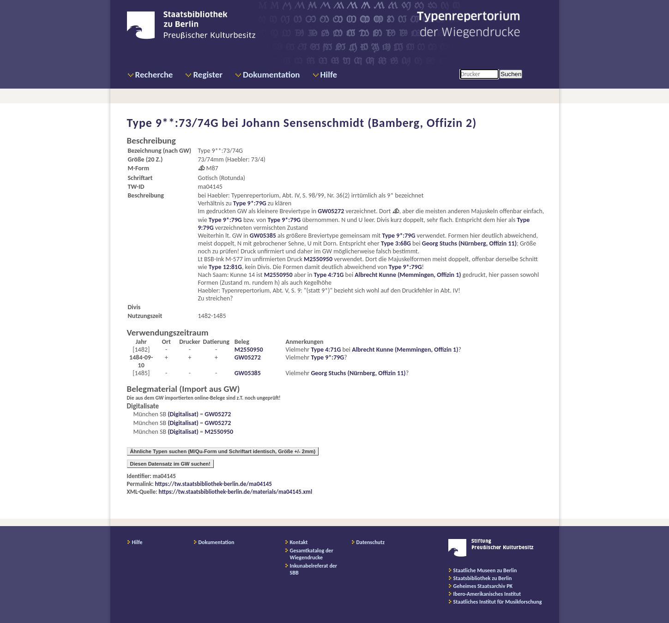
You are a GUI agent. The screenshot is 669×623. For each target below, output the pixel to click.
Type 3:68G (396, 243)
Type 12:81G (225, 267)
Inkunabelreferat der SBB (314, 569)
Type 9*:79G (249, 203)
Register (208, 74)
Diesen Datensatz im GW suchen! (170, 464)
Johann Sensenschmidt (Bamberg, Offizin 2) (359, 122)
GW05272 (331, 211)
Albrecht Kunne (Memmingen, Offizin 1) (408, 275)
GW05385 (263, 236)
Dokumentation (271, 74)
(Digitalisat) (182, 414)
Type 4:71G (329, 275)
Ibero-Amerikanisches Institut (487, 594)
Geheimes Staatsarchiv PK (483, 586)
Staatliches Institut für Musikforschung (497, 602)
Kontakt (299, 542)
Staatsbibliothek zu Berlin (482, 578)
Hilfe (329, 74)
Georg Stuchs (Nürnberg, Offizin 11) (469, 243)
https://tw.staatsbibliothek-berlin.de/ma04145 (213, 483)
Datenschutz (370, 542)
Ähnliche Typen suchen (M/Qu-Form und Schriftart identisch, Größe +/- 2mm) (223, 451)
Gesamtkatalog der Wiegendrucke (311, 554)
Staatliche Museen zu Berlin (485, 570)
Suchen (510, 74)
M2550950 (318, 259)
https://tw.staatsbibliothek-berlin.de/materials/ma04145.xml (236, 491)
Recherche (154, 74)
